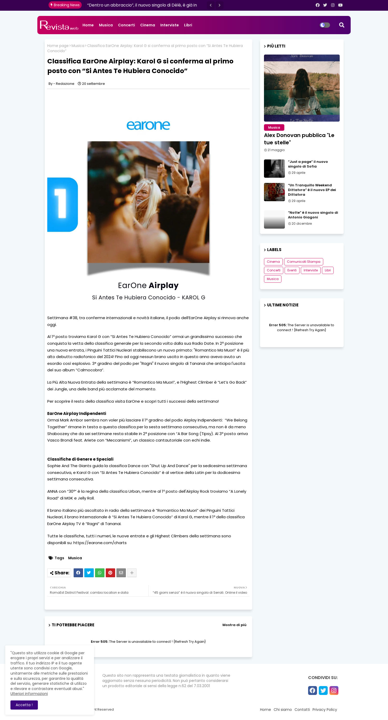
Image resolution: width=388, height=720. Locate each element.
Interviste (169, 25)
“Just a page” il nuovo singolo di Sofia (308, 164)
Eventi (292, 270)
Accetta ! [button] (24, 704)
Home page (58, 45)
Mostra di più (234, 624)
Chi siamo (283, 709)
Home (88, 25)
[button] (211, 5)
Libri (188, 25)
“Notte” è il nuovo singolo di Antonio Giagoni (313, 215)
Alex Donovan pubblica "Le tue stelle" (299, 139)
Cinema (147, 25)
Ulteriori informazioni (29, 693)
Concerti (126, 25)
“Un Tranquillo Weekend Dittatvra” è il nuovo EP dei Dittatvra (312, 190)
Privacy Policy (325, 709)
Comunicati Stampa (303, 261)
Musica (106, 25)
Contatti (302, 709)
